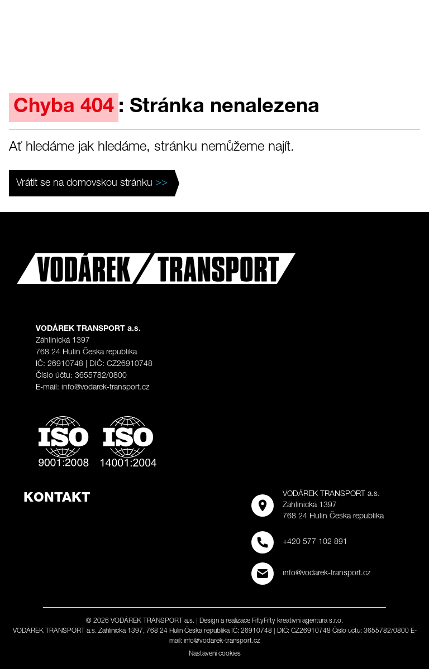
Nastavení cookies (215, 654)
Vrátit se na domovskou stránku (92, 183)
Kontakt (56, 499)
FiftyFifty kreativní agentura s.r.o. (297, 621)
